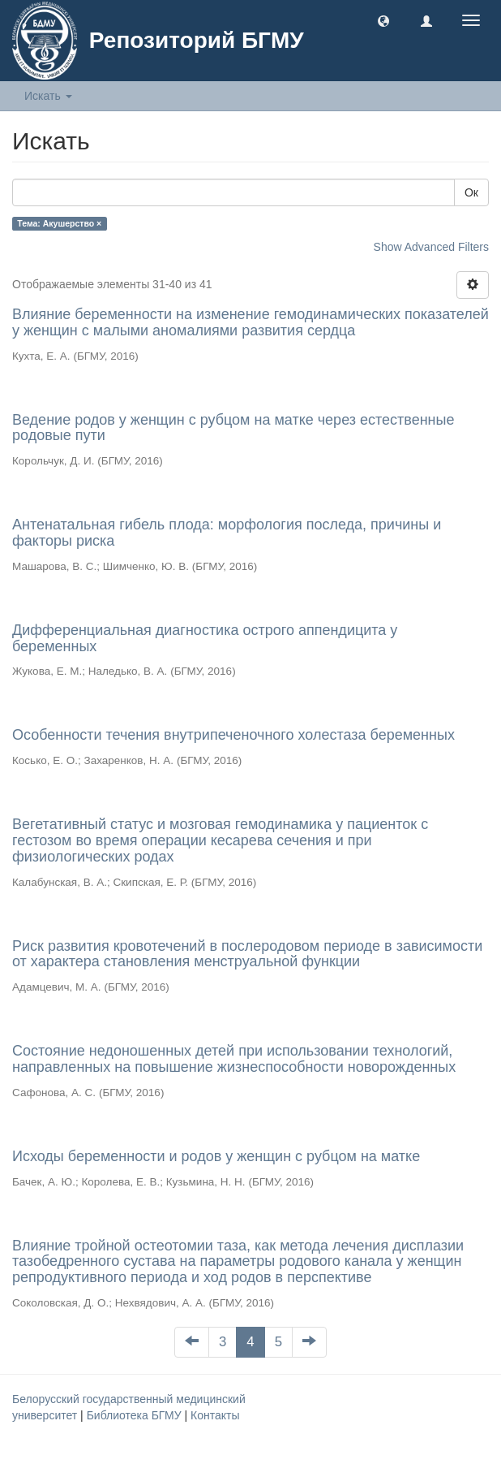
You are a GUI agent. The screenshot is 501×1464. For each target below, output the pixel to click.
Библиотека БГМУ (136, 1415)
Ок (471, 192)
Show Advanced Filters (431, 246)
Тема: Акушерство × (59, 223)
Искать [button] (48, 95)
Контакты (215, 1415)
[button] (383, 20)
